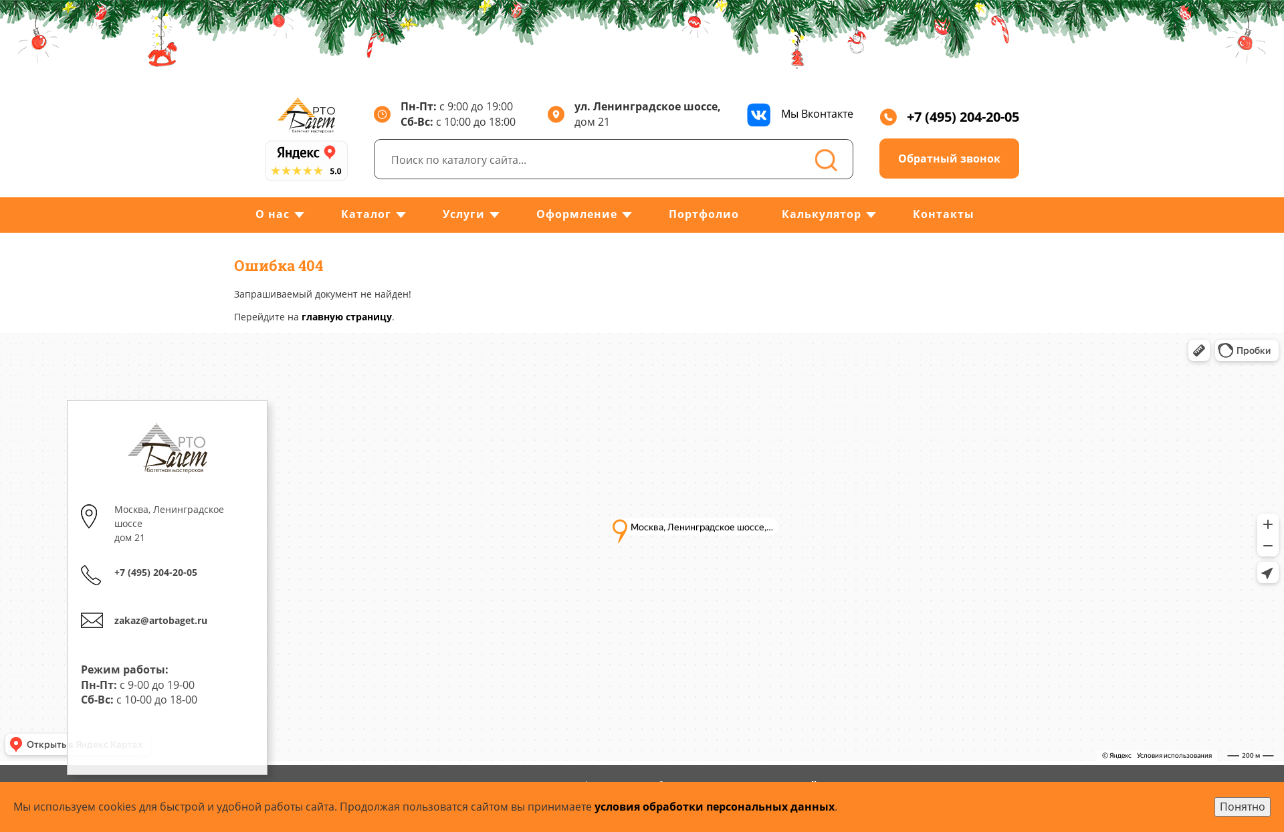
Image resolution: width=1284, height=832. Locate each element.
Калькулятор (821, 214)
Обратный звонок (949, 158)
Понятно (1242, 806)
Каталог (366, 214)
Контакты (943, 214)
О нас (272, 214)
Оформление (576, 214)
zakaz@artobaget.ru (160, 620)
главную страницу (347, 316)
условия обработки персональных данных (715, 806)
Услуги (464, 214)
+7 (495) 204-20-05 (949, 117)
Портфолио (704, 214)
